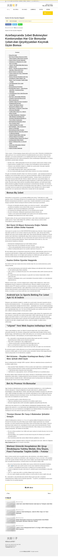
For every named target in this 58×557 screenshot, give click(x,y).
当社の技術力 (24, 9)
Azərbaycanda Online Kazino (16, 140)
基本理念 (41, 9)
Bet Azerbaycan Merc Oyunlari (16, 130)
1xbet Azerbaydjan (19, 28)
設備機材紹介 (33, 9)
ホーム (8, 9)
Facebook (8, 24)
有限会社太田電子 (26, 552)
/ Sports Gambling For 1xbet (16, 125)
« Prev (8, 493)
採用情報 (48, 9)
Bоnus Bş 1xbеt (13, 55)
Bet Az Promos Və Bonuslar (16, 72)
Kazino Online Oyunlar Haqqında (17, 60)
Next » (49, 493)
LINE (21, 24)
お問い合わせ (48, 13)
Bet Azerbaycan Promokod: (16, 87)
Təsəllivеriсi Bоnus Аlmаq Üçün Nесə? (18, 138)
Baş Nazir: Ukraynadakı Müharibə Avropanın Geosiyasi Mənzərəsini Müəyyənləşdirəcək (17, 98)
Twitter (16, 24)
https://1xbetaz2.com (10, 442)
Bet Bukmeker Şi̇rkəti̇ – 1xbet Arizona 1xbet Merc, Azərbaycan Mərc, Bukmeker (18, 90)
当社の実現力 (15, 9)
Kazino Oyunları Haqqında (15, 148)
